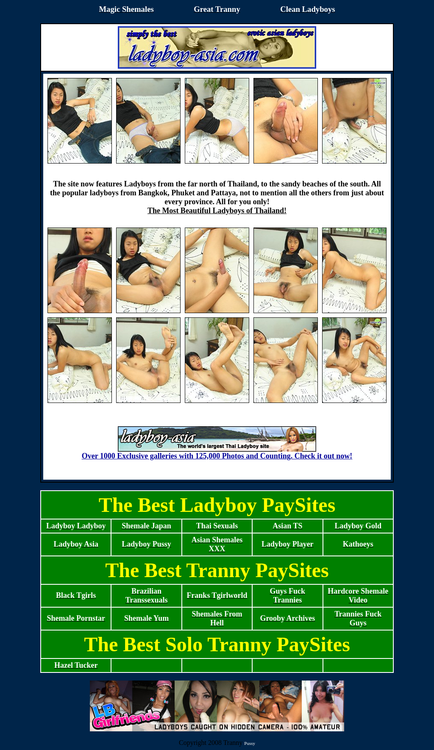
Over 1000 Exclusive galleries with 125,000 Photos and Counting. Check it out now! (217, 452)
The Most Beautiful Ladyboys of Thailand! (217, 210)
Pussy (249, 743)
